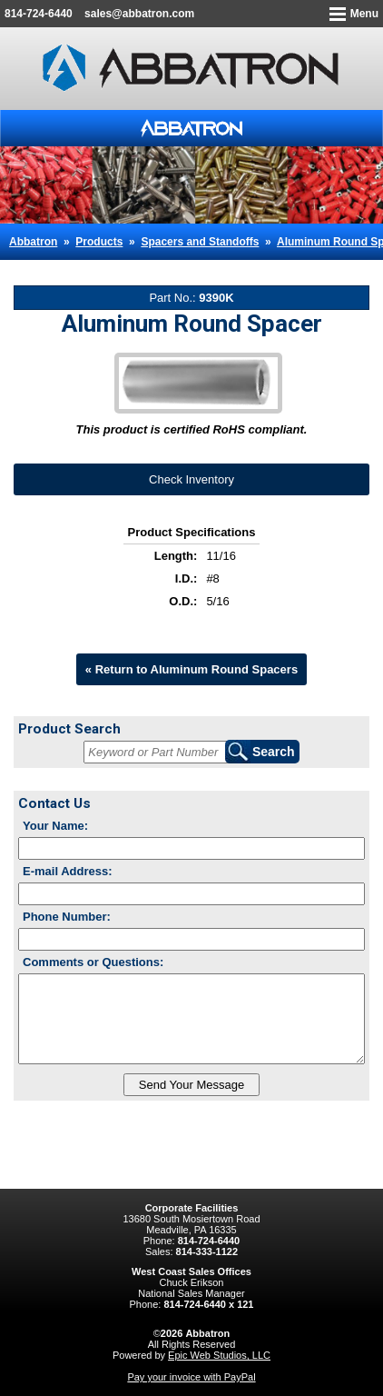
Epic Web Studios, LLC (219, 1355)
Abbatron (33, 241)
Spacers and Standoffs (200, 241)
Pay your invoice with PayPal (191, 1376)
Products (99, 241)
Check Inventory (191, 479)
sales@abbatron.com (139, 13)
